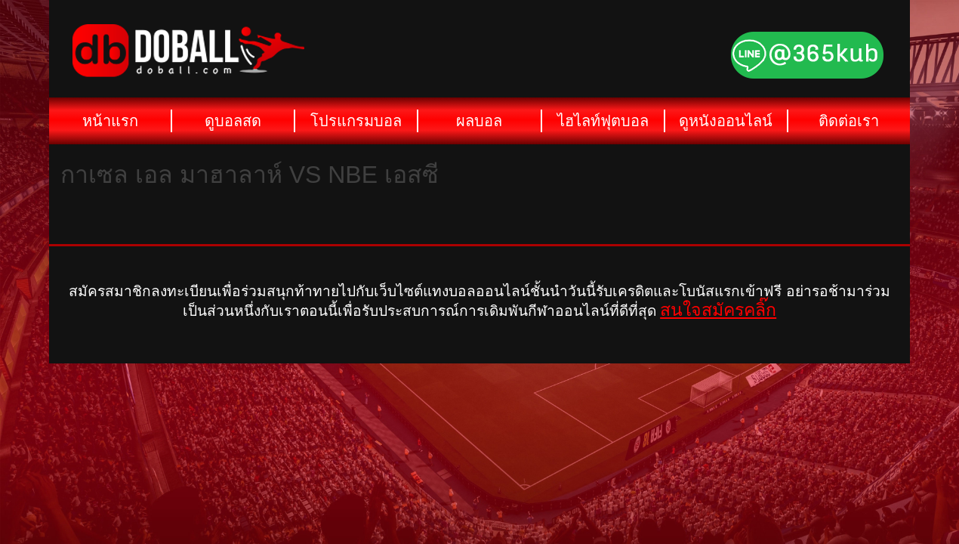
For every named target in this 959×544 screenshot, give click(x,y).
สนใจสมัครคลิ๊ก (718, 310)
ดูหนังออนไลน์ (725, 121)
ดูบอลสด (233, 121)
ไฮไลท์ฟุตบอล (603, 121)
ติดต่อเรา (849, 121)
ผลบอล (479, 121)
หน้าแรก (110, 121)
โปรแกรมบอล (356, 121)
